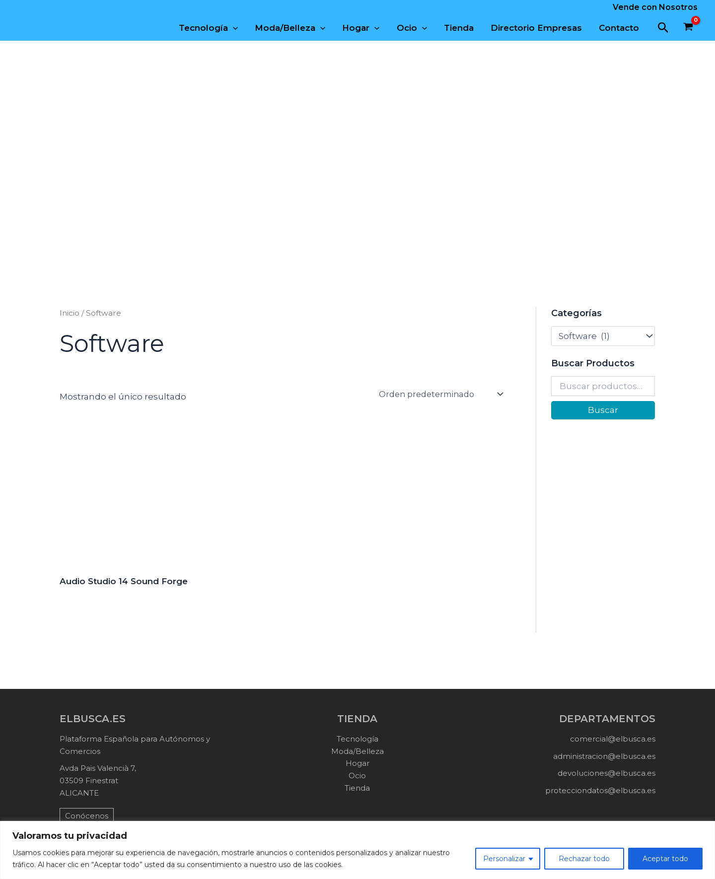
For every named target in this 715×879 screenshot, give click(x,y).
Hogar (360, 27)
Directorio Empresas (536, 28)
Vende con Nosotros (655, 7)
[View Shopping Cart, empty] (688, 28)
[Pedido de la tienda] (441, 394)
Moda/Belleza (290, 27)
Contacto (619, 28)
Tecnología (208, 27)
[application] (233, 27)
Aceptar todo (665, 858)
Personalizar (504, 858)
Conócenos (86, 815)
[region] (357, 850)
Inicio (69, 313)
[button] (663, 28)
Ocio (412, 27)
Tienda (459, 28)
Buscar (603, 410)
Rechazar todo (584, 858)
